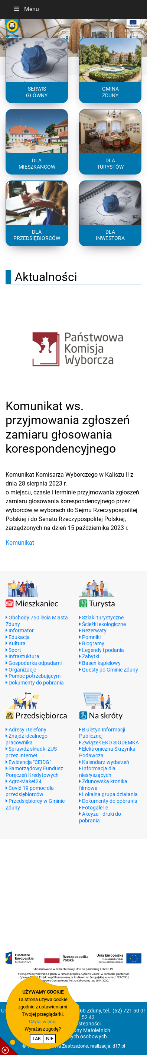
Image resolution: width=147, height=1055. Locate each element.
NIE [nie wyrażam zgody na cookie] (49, 1038)
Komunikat (20, 542)
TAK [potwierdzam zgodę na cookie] (36, 1038)
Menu (26, 9)
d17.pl (118, 1046)
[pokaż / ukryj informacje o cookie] (9, 1046)
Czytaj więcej (42, 1021)
